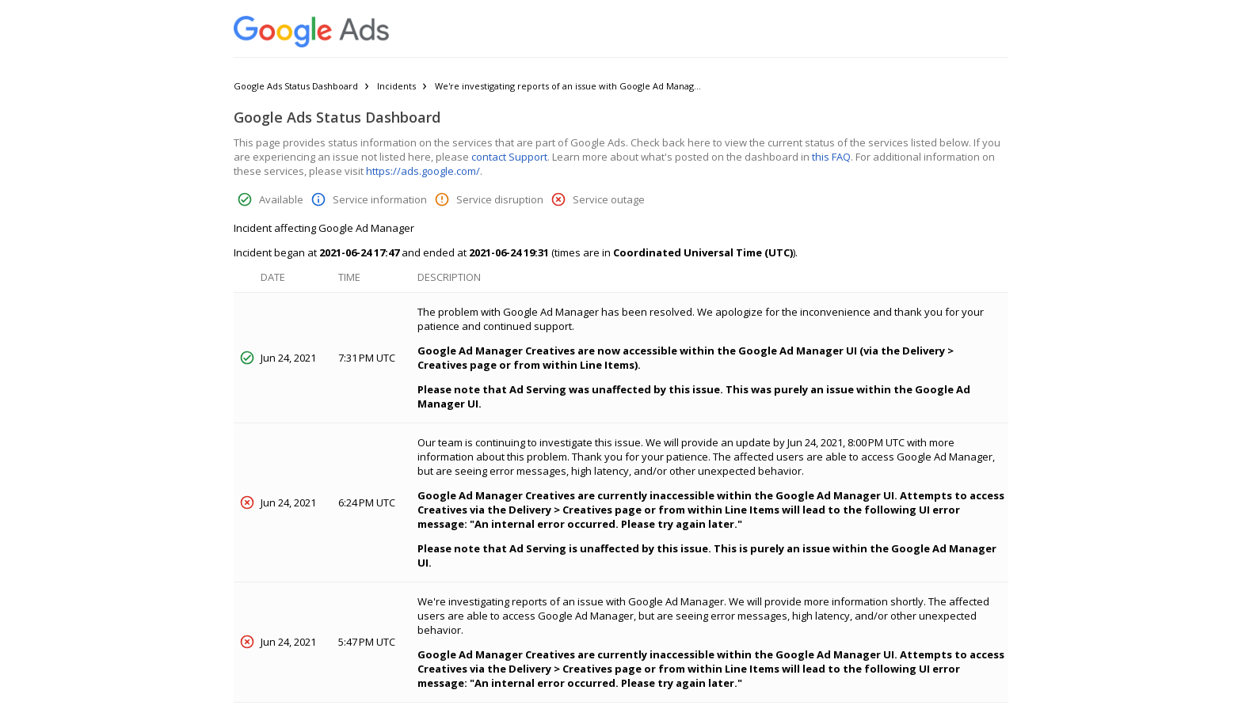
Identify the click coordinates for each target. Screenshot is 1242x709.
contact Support (509, 157)
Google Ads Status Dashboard (296, 86)
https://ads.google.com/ (423, 171)
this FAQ (831, 157)
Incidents (396, 86)
